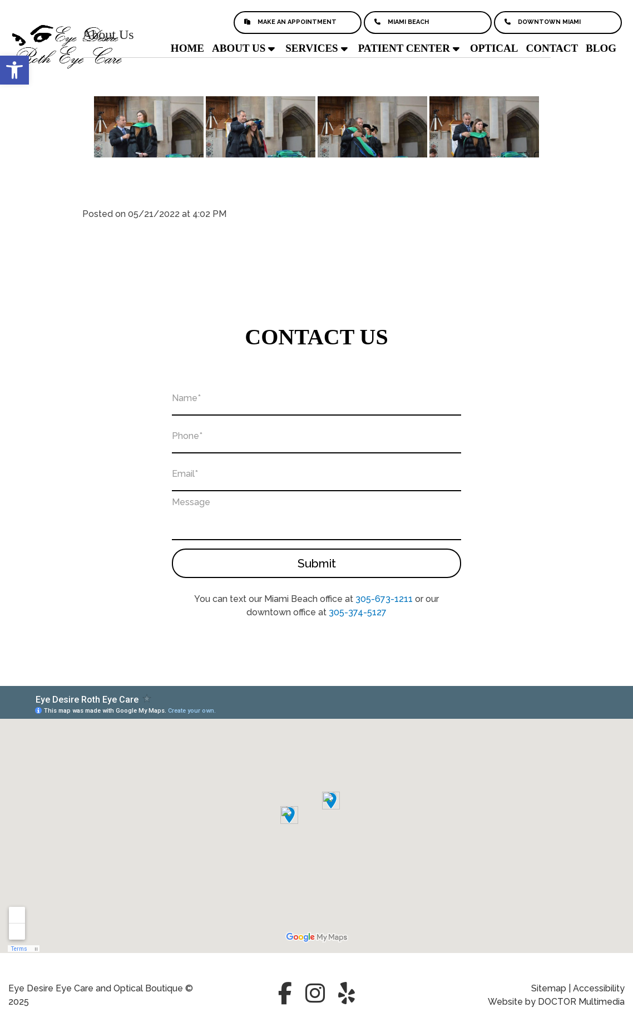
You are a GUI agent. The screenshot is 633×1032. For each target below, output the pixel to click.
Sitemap (548, 988)
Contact (552, 48)
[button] (14, 70)
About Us (238, 48)
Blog (601, 48)
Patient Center (404, 48)
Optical (494, 48)
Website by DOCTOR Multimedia (556, 1001)
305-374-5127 (358, 612)
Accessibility (599, 988)
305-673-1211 (384, 599)
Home (187, 48)
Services (311, 48)
